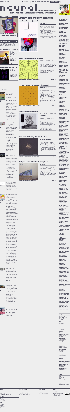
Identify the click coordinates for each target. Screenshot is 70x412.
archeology (64, 36)
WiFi (63, 307)
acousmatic (61, 23)
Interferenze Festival (63, 379)
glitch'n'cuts (65, 160)
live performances (62, 185)
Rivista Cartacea (38, 13)
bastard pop (61, 50)
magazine (65, 188)
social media (61, 266)
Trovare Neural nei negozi (8, 35)
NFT (66, 216)
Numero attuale (4, 33)
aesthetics (61, 28)
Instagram (26, 2)
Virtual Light (61, 322)
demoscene (61, 113)
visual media (61, 303)
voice (60, 306)
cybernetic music (62, 108)
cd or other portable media (63, 71)
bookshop (61, 65)
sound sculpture (62, 273)
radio (68, 248)
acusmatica (65, 27)
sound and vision (65, 271)
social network (62, 268)
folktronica (61, 152)
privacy (60, 237)
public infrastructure (63, 246)
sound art (61, 272)
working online (62, 309)
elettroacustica (62, 138)
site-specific (61, 263)
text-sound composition (64, 293)
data (66, 109)
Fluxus (65, 151)
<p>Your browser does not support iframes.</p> (9, 67)
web (67, 306)
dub (63, 122)
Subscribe (37, 1)
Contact (42, 1)
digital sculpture (62, 119)
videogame (67, 301)
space (66, 277)
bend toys (67, 50)
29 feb (1, 200)
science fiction (62, 259)
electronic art (62, 130)
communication (62, 82)
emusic (67, 138)
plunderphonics (66, 226)
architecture (61, 37)
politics (60, 228)
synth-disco (67, 284)
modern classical (28, 53)
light (60, 184)
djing (68, 121)
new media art (62, 216)
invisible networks (62, 180)
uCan (60, 383)
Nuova (12, 13)
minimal (66, 194)
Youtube (28, 2)
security (60, 262)
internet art (61, 177)
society (67, 268)
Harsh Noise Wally (10, 268)
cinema (60, 74)
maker (60, 189)
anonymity (66, 35)
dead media (67, 110)
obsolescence (61, 218)
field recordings (27, 156)
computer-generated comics (63, 94)
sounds (60, 276)
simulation (65, 262)
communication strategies (64, 83)
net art (60, 205)
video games (61, 301)
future (64, 153)
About (32, 1)
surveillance (61, 283)
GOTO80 (7, 173)
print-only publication (63, 236)
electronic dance (62, 131)
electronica (29, 79)
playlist (60, 226)
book (63, 61)
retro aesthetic (62, 255)
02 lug (1, 125)
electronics (67, 135)
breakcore (66, 65)
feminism (66, 143)
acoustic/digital (22, 79)
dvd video (61, 125)
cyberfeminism (62, 106)
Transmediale (61, 296)
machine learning (62, 187)
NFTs (68, 216)
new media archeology (63, 214)
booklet (60, 63)
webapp (60, 307)
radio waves (61, 251)
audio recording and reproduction (63, 44)
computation (61, 84)
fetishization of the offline (63, 147)
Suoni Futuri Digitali (63, 317)
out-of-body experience (63, 221)
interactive (61, 173)
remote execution (62, 252)
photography (61, 225)
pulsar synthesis (62, 248)
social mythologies (63, 267)
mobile (66, 196)
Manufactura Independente (59, 399)
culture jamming (62, 104)
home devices (66, 164)
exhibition (64, 139)
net (67, 204)
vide (67, 298)
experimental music (63, 142)
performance (61, 222)
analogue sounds (62, 32)
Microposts (3, 90)
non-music (67, 217)
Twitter (22, 2)
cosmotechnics (62, 100)
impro (60, 167)
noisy (63, 217)
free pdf (60, 153)
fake (63, 143)
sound (60, 271)
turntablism (61, 297)
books (64, 63)
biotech (65, 56)
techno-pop (65, 285)
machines (61, 188)
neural (60, 206)
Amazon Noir (61, 377)
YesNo (7, 182)
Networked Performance (64, 380)
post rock (61, 230)
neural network (66, 206)
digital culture (62, 117)
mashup (63, 189)
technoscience (62, 290)
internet (65, 176)
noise (60, 217)
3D (59, 19)
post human (67, 229)
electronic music (62, 134)
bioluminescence (62, 54)
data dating (61, 110)
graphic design (62, 163)
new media (61, 213)
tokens (68, 294)
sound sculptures (62, 275)
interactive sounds (63, 175)
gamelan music (62, 157)
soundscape (65, 276)
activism (61, 27)
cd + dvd (67, 69)
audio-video (61, 46)
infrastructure (62, 169)
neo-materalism (62, 204)
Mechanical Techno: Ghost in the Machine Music (11, 145)
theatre (60, 294)
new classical (62, 212)
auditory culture (62, 49)
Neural (1, 389)
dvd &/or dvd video (62, 123)
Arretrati (11, 33)
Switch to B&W (54, 1)
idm (63, 165)
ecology (60, 126)
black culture (62, 57)
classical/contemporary (64, 78)
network (64, 205)
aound (60, 36)
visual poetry (62, 305)
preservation (61, 234)
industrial (64, 167)
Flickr (30, 2)
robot (60, 258)
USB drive (61, 298)
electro (60, 127)
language (64, 181)
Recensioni (19, 13)
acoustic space (62, 24)
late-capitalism (66, 183)
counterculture (62, 101)
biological (61, 53)
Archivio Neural (50, 13)
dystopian (66, 125)
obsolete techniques (63, 220)
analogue (61, 31)
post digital (61, 229)
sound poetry (66, 272)
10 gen (1, 270)
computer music (62, 89)
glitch (60, 160)
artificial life (62, 41)
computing (61, 96)
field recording (62, 148)
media (67, 189)
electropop (61, 137)
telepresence (61, 292)
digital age (65, 114)
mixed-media (61, 196)
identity (60, 165)
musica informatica (63, 201)
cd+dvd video (61, 72)
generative (67, 159)
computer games (62, 88)
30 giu (1, 157)
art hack (63, 39)
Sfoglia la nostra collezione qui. (8, 46)
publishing (67, 247)
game (64, 155)
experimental (28, 105)
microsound (61, 194)
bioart (68, 52)
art (60, 39)
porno (64, 228)
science (65, 258)
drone (20, 180)
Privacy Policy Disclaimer (5, 394)
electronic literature (63, 133)
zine (67, 309)
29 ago (1, 289)
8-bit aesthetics (62, 20)
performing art (62, 224)
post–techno (61, 233)
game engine (61, 156)
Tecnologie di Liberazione (64, 320)
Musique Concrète (62, 202)
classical (61, 76)
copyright (61, 98)
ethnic (60, 139)
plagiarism (67, 225)
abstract (61, 22)
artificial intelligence (63, 40)
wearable (64, 306)
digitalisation (62, 121)
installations (62, 172)
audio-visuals (62, 48)
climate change (62, 79)
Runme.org (61, 382)
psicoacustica (62, 242)
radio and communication (64, 250)
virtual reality (62, 302)
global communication (63, 161)
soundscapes (61, 277)
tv (65, 297)
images (66, 165)
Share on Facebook (2, 101)
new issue (67, 212)
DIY (66, 121)
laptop (60, 183)
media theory (61, 193)
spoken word (61, 279)
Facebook (24, 2)
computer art (62, 87)
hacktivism (61, 164)
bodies (60, 61)
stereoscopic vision (63, 280)
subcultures (66, 281)
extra (60, 143)
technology (61, 289)
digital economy (62, 118)
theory (64, 294)
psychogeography (62, 244)
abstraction (66, 22)
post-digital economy (63, 232)
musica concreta (62, 200)
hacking (67, 163)
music (68, 198)
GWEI (60, 378)
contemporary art (63, 97)
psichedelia (61, 240)
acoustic (66, 23)
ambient (66, 30)
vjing (66, 305)
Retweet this (0, 101)
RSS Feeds (47, 1)
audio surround (62, 45)
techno (60, 285)
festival (60, 145)
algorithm (66, 28)
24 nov (1, 100)
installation (61, 171)
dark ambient (22, 105)
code (67, 80)
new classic (61, 210)
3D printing (63, 19)
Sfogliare (41, 391)
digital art (61, 115)
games (67, 157)
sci (63, 258)
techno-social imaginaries (62, 287)
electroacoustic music (63, 129)
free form (67, 152)
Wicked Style (61, 318)
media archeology (62, 192)
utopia (65, 298)
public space (61, 247)
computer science (62, 91)
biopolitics (61, 56)
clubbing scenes (62, 80)
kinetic (60, 181)
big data (60, 52)
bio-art (64, 52)
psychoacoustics (62, 243)
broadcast (61, 66)
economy (65, 126)
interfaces (61, 176)
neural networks (62, 208)
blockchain (61, 58)
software (34, 53)
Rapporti (28, 13)
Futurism (61, 155)
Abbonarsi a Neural (6, 17)
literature (64, 184)
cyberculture (61, 105)
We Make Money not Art (64, 384)
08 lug (1, 314)
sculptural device (62, 260)
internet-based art (63, 179)
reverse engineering (63, 256)
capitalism (61, 67)
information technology (64, 168)
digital (60, 114)
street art (61, 281)
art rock (67, 39)
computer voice (62, 92)
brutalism (66, 66)
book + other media (63, 62)
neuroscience (61, 209)
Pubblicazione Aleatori (44, 393)
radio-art (67, 251)
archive (66, 37)
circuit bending (62, 75)
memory (66, 193)
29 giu (1, 185)
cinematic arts (66, 74)
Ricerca (40, 392)
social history (62, 264)
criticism (61, 102)
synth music (61, 284)
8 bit (67, 19)
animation (61, 35)
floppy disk (61, 151)
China (66, 72)
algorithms (61, 30)
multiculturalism (62, 198)
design (65, 113)
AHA (60, 376)
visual (67, 302)
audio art (21, 53)
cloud (67, 79)
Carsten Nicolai (62, 69)
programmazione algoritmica (62, 239)
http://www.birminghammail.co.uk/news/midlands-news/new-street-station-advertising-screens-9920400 (11, 300)
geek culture (61, 159)
